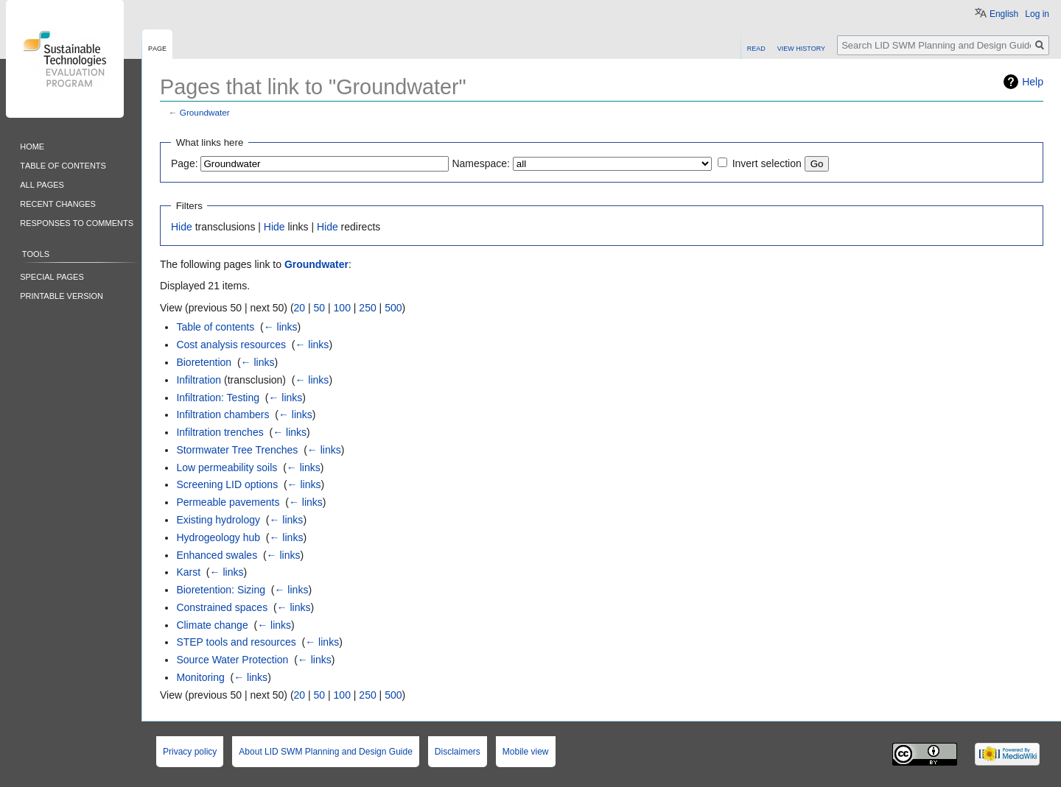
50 (320, 308)
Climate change (212, 625)
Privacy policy (190, 752)
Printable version (61, 295)
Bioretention (203, 362)
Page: (184, 163)
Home (32, 145)
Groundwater (205, 112)
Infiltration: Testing (217, 397)
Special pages (52, 275)
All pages (42, 183)
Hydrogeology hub (218, 537)
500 (393, 308)
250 (367, 308)
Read (756, 47)
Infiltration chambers (222, 414)
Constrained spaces (221, 607)
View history (801, 47)
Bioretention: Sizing (220, 590)
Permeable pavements (227, 502)
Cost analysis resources (231, 344)
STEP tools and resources (235, 642)
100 (342, 308)
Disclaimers (457, 752)
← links (281, 327)
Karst (188, 572)
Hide (181, 227)
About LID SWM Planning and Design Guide (325, 752)
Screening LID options (227, 484)
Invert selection (767, 163)
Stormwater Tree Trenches (237, 450)
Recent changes (58, 203)
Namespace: (481, 163)
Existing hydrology (218, 520)
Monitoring (200, 677)
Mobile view (526, 752)
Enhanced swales (216, 555)
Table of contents (215, 327)
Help (1032, 82)
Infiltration (198, 380)
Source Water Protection (232, 660)
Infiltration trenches (219, 432)
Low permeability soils (226, 467)
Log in (1037, 14)
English (1004, 14)
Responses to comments (76, 222)
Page (157, 47)
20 (300, 308)
